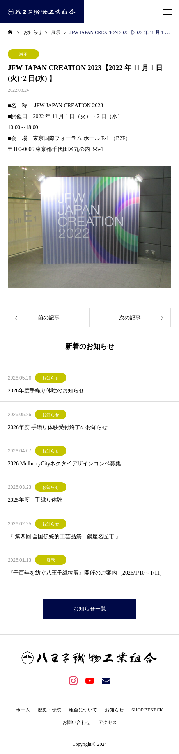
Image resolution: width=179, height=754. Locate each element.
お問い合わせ (76, 722)
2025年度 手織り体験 (35, 500)
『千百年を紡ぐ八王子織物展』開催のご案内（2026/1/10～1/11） (86, 573)
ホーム (23, 710)
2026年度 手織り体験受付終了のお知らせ (58, 427)
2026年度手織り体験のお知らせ (46, 391)
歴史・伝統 (49, 710)
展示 (23, 53)
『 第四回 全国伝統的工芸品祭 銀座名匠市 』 (64, 536)
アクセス (107, 722)
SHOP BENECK (147, 710)
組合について (83, 710)
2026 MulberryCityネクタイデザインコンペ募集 (64, 464)
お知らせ (50, 378)
